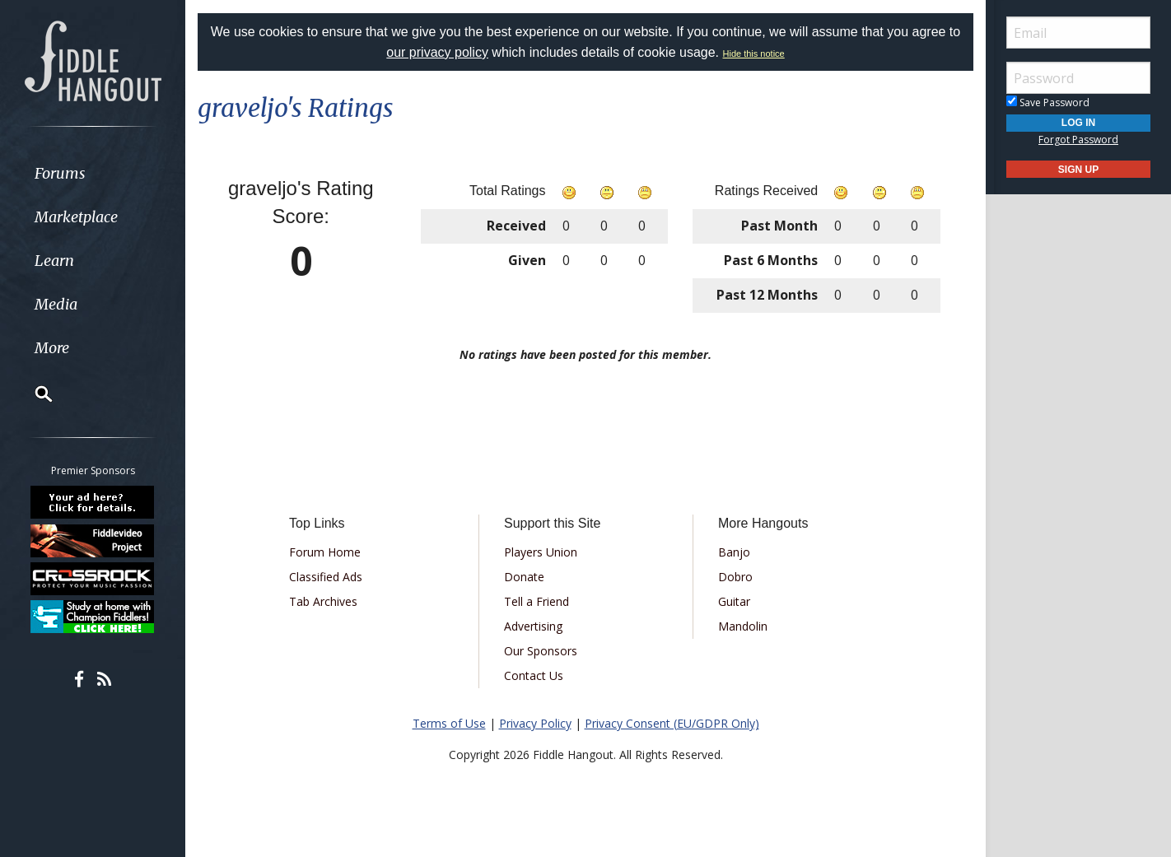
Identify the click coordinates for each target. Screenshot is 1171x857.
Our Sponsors (540, 651)
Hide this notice (754, 53)
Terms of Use (449, 723)
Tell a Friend (536, 601)
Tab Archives (323, 601)
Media (56, 304)
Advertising (533, 626)
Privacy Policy (535, 723)
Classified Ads (325, 577)
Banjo (734, 552)
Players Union (540, 552)
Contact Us (533, 675)
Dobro (735, 577)
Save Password (1047, 102)
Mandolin (742, 626)
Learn (54, 260)
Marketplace (76, 216)
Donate (524, 577)
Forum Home (325, 552)
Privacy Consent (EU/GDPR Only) (672, 723)
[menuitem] (92, 173)
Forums (60, 173)
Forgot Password (1078, 140)
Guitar (734, 601)
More (52, 347)
